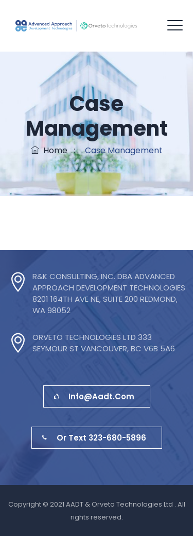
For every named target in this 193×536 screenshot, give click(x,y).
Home (49, 150)
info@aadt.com (94, 396)
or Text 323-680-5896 (94, 437)
